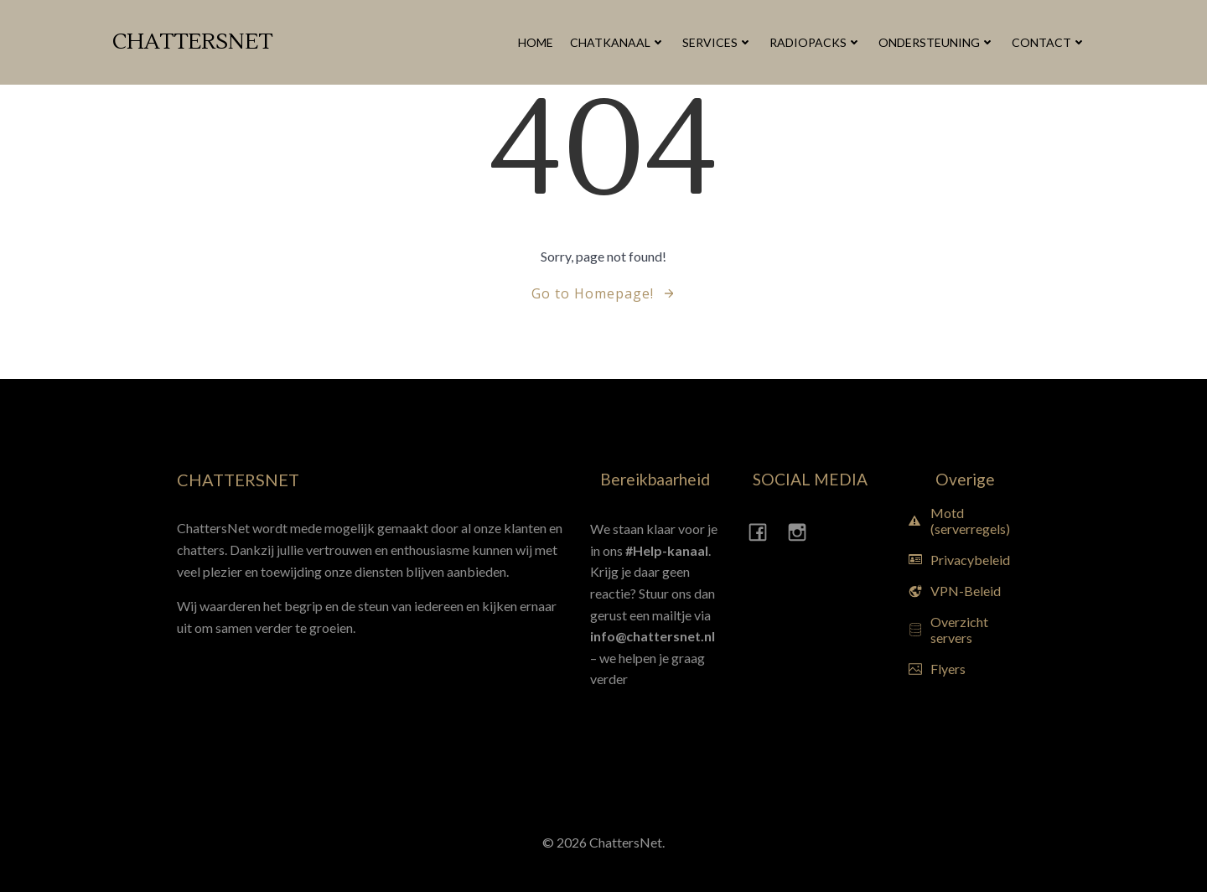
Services (717, 42)
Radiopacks (815, 42)
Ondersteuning (936, 42)
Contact (1049, 42)
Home (535, 42)
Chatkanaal (618, 42)
